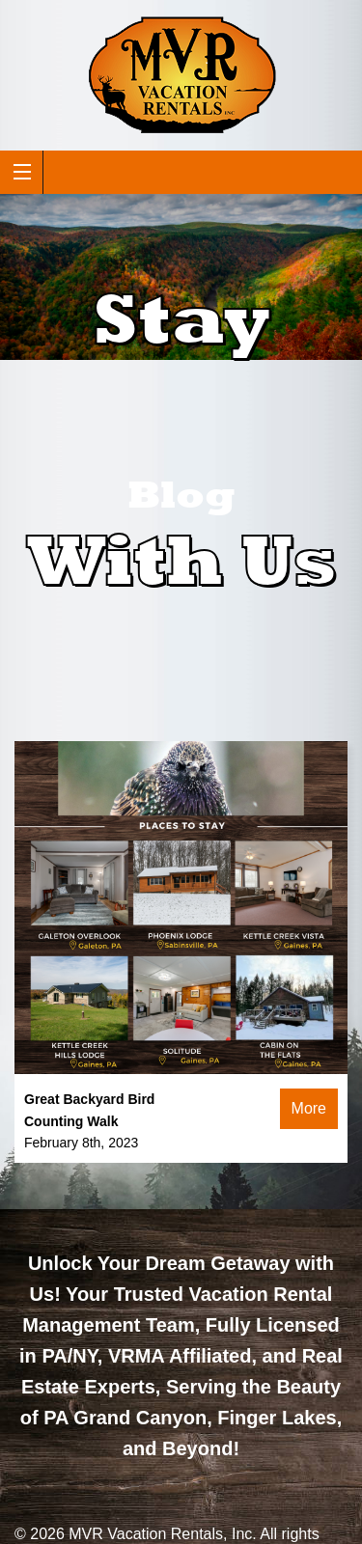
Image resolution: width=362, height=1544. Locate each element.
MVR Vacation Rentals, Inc (160, 1534)
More (309, 1108)
